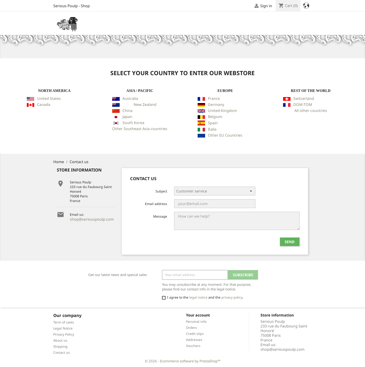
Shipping (60, 346)
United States (49, 98)
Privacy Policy (63, 334)
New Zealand (145, 104)
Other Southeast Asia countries (139, 128)
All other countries (310, 110)
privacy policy (231, 297)
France (214, 98)
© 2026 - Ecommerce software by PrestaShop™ (182, 361)
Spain (213, 122)
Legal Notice (63, 328)
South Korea (133, 122)
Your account (198, 315)
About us (60, 340)
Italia (212, 129)
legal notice (198, 297)
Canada (43, 104)
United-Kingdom (222, 110)
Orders (191, 327)
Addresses (194, 339)
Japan (127, 116)
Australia (130, 98)
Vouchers (193, 345)
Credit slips (195, 333)
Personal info (196, 321)
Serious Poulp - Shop (71, 5)
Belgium (215, 116)
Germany (216, 104)
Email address (156, 204)
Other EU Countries (225, 135)
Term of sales (63, 322)
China (127, 110)
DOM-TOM (302, 104)
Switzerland (303, 98)
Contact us (61, 352)
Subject (161, 191)
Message (160, 216)
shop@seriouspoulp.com (92, 219)
